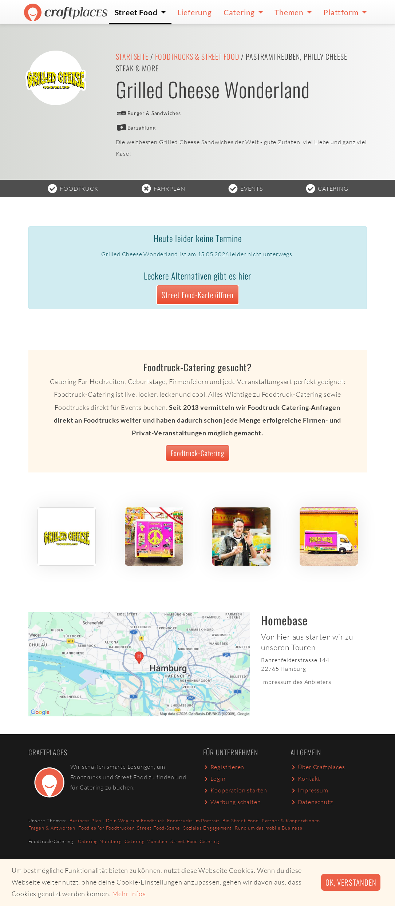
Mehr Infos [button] (129, 894)
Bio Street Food (240, 820)
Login (214, 778)
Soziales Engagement (207, 828)
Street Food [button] (137, 12)
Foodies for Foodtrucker (106, 828)
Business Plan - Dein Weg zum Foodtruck (117, 820)
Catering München (146, 841)
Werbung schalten (232, 802)
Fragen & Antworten (51, 828)
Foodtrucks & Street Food (197, 56)
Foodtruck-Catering (197, 453)
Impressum (309, 790)
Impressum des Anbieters (296, 681)
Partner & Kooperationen (291, 820)
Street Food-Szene (158, 828)
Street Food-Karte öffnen (198, 294)
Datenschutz (312, 802)
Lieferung (194, 12)
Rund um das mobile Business (269, 828)
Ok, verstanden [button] (350, 882)
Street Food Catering (195, 841)
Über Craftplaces (318, 767)
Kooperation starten (235, 790)
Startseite (132, 56)
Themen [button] (289, 12)
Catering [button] (240, 12)
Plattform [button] (341, 12)
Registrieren (224, 767)
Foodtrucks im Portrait (193, 820)
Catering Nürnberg (100, 841)
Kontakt (306, 778)
